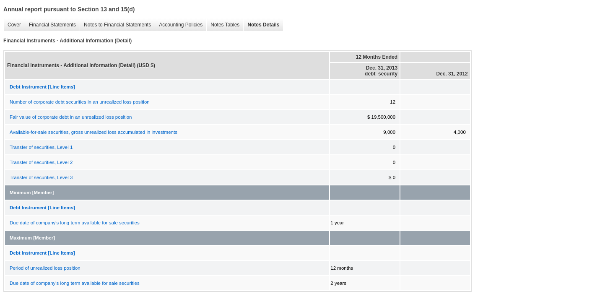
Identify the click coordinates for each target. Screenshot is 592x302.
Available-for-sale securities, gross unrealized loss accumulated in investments (93, 132)
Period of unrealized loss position (45, 268)
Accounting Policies (179, 25)
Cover (12, 25)
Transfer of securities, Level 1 (41, 147)
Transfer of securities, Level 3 (41, 177)
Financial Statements (50, 25)
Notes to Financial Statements (115, 25)
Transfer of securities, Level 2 (41, 162)
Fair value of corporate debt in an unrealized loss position (71, 117)
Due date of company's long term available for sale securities (75, 222)
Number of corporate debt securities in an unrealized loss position (80, 101)
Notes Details (261, 25)
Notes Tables (222, 25)
